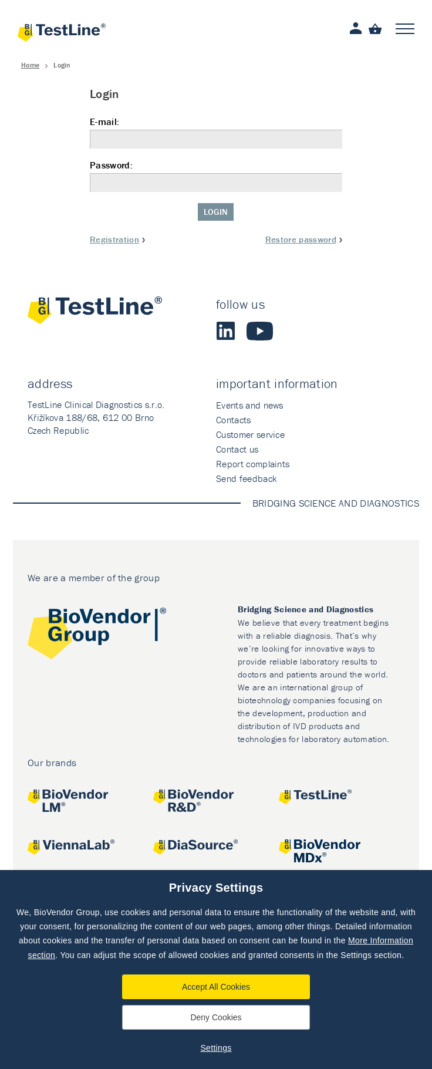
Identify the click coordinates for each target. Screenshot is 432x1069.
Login (216, 211)
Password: (216, 176)
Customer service (250, 434)
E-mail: (216, 132)
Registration (114, 239)
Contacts (233, 420)
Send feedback (246, 478)
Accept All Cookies (216, 987)
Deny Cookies (215, 1017)
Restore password (300, 239)
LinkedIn (225, 331)
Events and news (250, 405)
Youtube (260, 331)
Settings (215, 1048)
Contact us (237, 449)
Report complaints (252, 464)
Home (30, 64)
